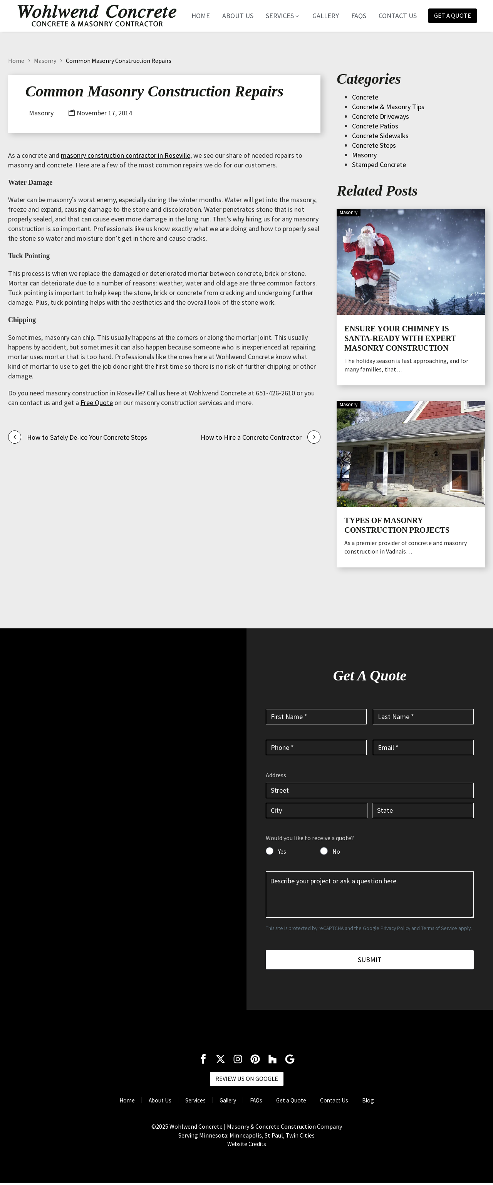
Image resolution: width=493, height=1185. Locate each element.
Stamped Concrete (379, 164)
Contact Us (393, 16)
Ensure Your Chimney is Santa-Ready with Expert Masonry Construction (400, 338)
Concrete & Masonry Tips (388, 106)
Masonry (45, 60)
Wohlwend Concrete (196, 1128)
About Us (233, 16)
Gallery (321, 16)
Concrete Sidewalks (380, 135)
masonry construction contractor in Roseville (125, 155)
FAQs (354, 16)
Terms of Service (439, 928)
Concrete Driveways (380, 116)
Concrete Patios (375, 126)
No (336, 851)
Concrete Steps (374, 145)
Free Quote (96, 402)
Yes (282, 851)
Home (196, 16)
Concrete (365, 97)
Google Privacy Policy (386, 928)
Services (279, 16)
